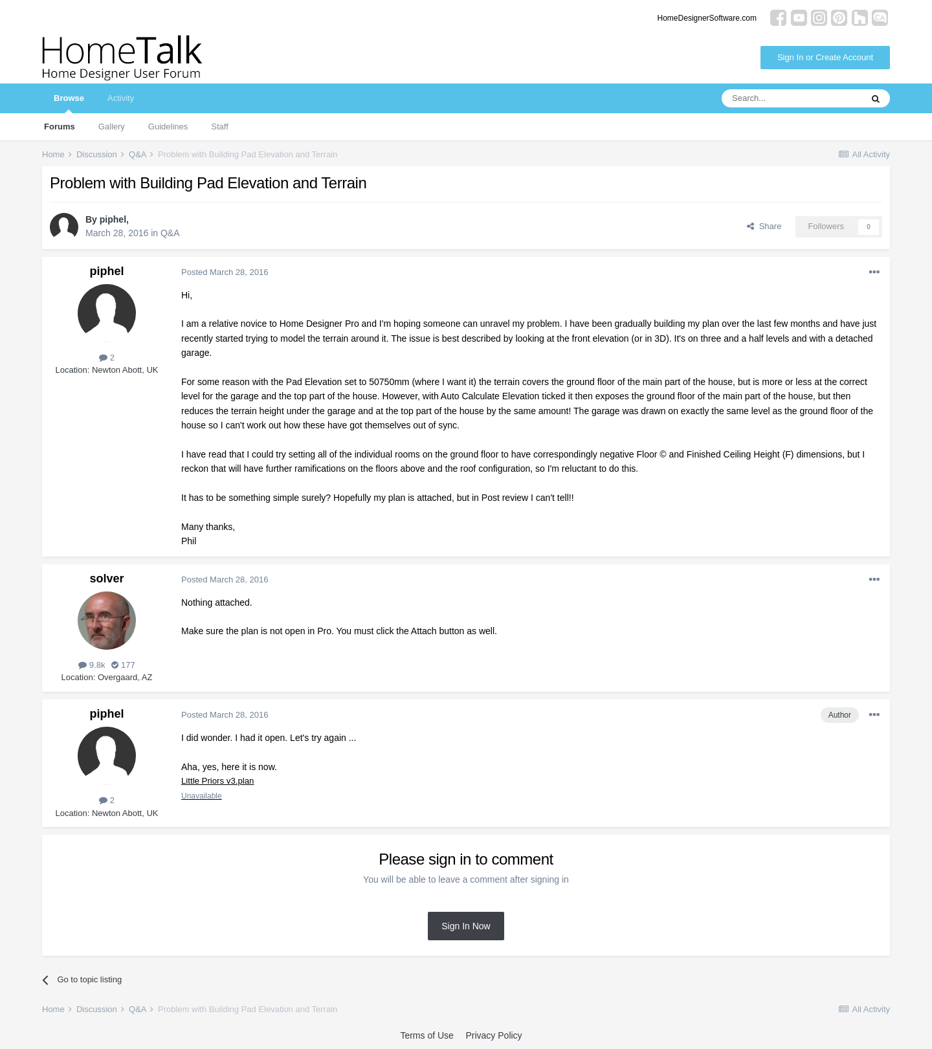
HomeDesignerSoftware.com (707, 18)
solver (106, 578)
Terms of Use (426, 1035)
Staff (219, 126)
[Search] (791, 98)
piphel (113, 219)
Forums (59, 126)
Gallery (111, 126)
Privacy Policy (493, 1035)
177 (123, 665)
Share (764, 226)
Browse (69, 103)
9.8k (91, 665)
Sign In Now (465, 926)
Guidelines (168, 126)
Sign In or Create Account (825, 57)
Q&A (170, 233)
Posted (224, 272)
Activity (120, 98)
